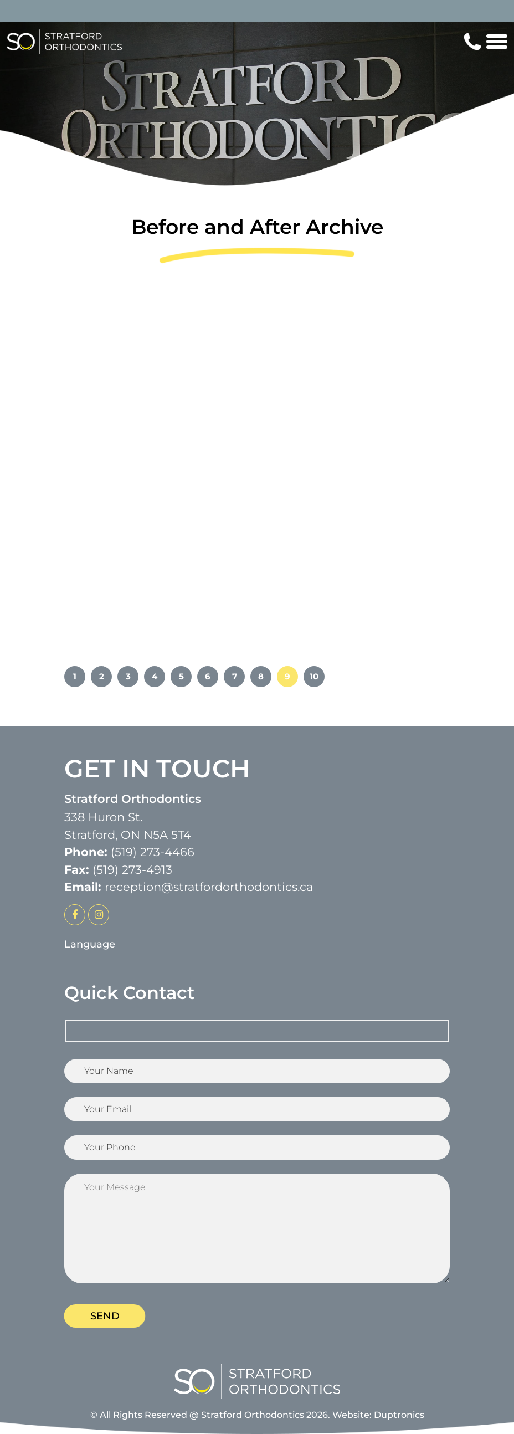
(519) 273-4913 (132, 870)
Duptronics (399, 1415)
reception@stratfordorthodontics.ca (209, 887)
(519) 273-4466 (152, 852)
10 (314, 676)
